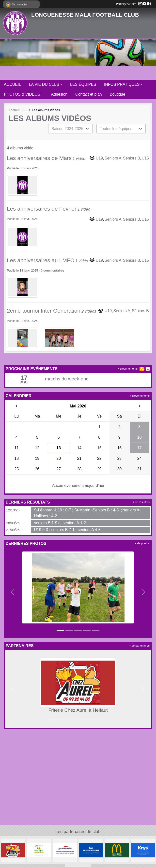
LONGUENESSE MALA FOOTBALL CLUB (85, 15)
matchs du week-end (67, 378)
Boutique (117, 94)
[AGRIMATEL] (65, 850)
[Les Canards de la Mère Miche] (39, 850)
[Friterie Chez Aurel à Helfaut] (13, 850)
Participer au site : (133, 4)
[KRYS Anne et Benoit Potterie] (143, 850)
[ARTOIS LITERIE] (91, 850)
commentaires (53, 270)
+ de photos (142, 543)
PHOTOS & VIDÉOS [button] (22, 94)
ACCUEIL (12, 84)
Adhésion (59, 94)
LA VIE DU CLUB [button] (44, 84)
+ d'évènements (128, 368)
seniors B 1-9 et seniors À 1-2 (60, 523)
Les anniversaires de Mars (39, 158)
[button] (12, 592)
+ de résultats (141, 502)
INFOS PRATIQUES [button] (122, 84)
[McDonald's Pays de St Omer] (117, 850)
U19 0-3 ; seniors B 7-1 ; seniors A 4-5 (67, 530)
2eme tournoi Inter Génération (43, 311)
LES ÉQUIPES (83, 84)
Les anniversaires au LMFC (40, 260)
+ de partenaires (139, 645)
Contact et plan (88, 94)
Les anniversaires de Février (42, 209)
